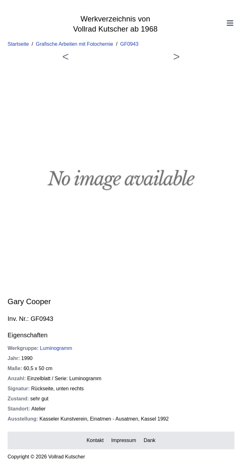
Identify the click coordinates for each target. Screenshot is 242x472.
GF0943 (129, 44)
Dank (149, 440)
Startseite (18, 44)
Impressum (123, 440)
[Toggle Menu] (230, 23)
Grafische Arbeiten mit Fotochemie (74, 44)
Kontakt (95, 440)
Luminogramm (56, 348)
